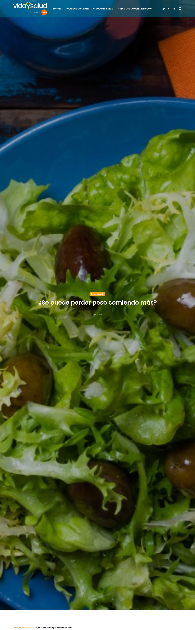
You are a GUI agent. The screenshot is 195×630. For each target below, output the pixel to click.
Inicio (15, 627)
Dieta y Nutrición (97, 294)
